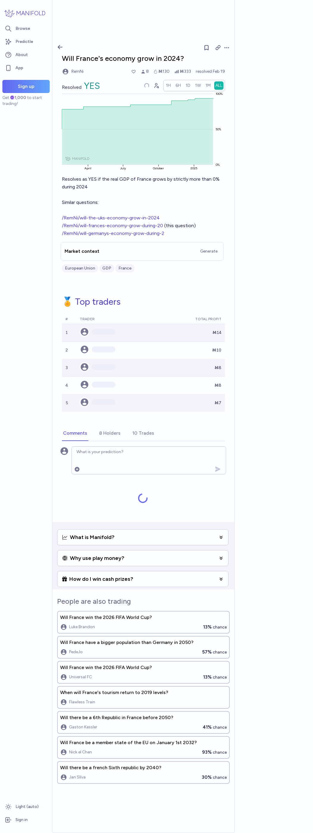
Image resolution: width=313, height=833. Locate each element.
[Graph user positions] (156, 85)
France (125, 268)
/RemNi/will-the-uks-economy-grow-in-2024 (111, 218)
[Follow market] (206, 47)
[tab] (75, 433)
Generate (208, 251)
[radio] (168, 85)
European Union (80, 268)
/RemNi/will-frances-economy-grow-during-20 (112, 225)
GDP (106, 268)
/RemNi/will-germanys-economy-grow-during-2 (113, 233)
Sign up (26, 86)
